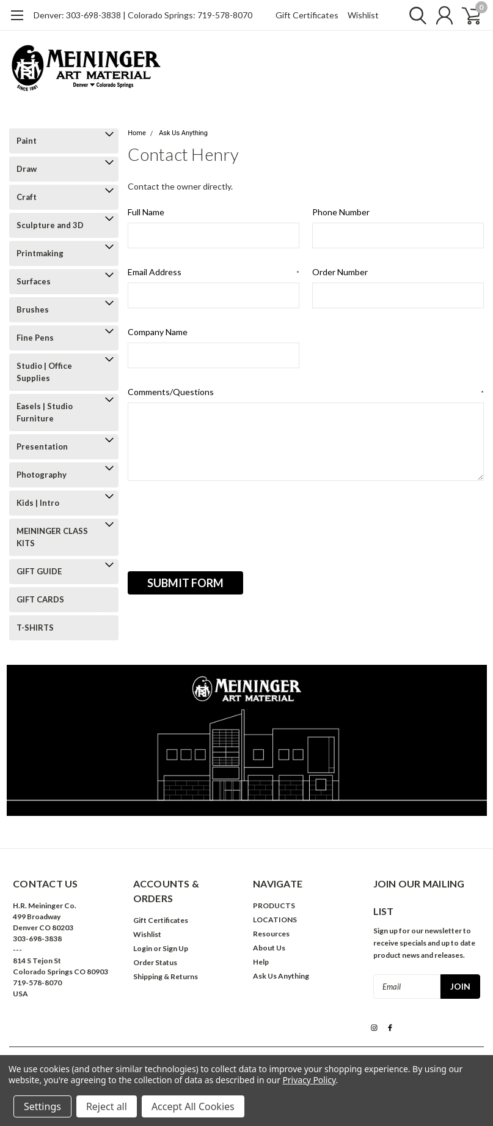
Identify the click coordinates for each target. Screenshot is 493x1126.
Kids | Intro (37, 503)
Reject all (106, 1106)
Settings (42, 1106)
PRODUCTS (274, 905)
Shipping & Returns (165, 976)
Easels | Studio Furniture (44, 412)
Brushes (32, 309)
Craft (26, 197)
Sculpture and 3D (50, 225)
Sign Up (175, 948)
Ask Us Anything (183, 133)
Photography (41, 475)
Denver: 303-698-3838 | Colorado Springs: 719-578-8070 (143, 15)
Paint (26, 141)
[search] (412, 15)
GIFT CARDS (40, 599)
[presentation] (220, 522)
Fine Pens (35, 338)
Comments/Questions (306, 392)
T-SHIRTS (35, 627)
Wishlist (363, 15)
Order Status (155, 962)
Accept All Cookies (193, 1106)
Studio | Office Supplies (44, 372)
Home (137, 133)
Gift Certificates (307, 15)
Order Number (340, 272)
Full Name (146, 212)
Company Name (158, 332)
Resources (271, 933)
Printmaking (40, 253)
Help (261, 961)
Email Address (213, 272)
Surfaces (33, 281)
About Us (269, 947)
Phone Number (341, 212)
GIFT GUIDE (39, 571)
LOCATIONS (275, 919)
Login (142, 948)
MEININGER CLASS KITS (52, 537)
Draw (26, 169)
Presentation (42, 446)
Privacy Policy (308, 1080)
